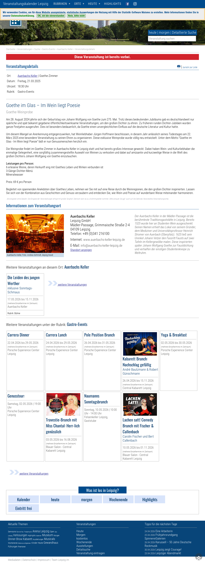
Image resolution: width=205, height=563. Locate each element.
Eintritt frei (20, 532)
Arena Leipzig (41, 531)
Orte (77, 4)
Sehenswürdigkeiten (24, 543)
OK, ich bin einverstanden (51, 15)
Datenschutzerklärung (22, 15)
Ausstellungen (38, 539)
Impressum (44, 559)
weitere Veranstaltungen (67, 284)
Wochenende (12, 543)
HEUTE (92, 4)
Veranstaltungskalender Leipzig (25, 4)
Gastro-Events (48, 49)
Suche (37, 49)
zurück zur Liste (190, 67)
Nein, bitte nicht (76, 15)
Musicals (49, 539)
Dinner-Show (15, 539)
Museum (47, 535)
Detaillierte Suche (184, 33)
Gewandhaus (51, 542)
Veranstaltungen (24, 49)
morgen (164, 33)
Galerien (38, 535)
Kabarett (27, 539)
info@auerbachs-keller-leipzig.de (101, 245)
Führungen (12, 546)
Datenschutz (29, 559)
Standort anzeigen (81, 250)
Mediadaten (14, 559)
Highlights (112, 4)
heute (152, 33)
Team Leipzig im (60, 559)
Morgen (56, 535)
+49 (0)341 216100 (96, 233)
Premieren (22, 547)
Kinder (34, 543)
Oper (52, 531)
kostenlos (82, 538)
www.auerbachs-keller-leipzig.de (104, 240)
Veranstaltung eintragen (90, 553)
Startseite (10, 49)
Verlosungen (20, 535)
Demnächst (12, 532)
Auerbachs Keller (65, 49)
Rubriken (60, 4)
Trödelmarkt (28, 532)
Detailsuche (83, 549)
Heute (40, 543)
